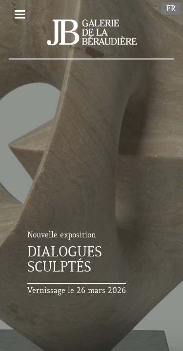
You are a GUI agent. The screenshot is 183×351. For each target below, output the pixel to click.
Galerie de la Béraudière (92, 32)
